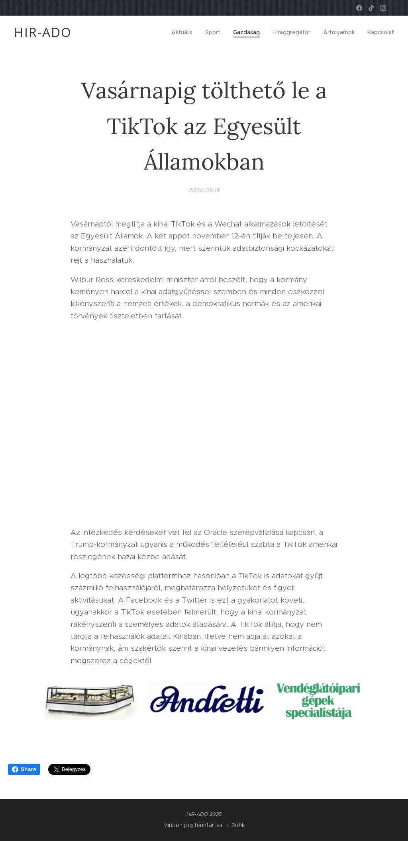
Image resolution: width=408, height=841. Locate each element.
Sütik (238, 825)
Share (24, 769)
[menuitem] (184, 32)
